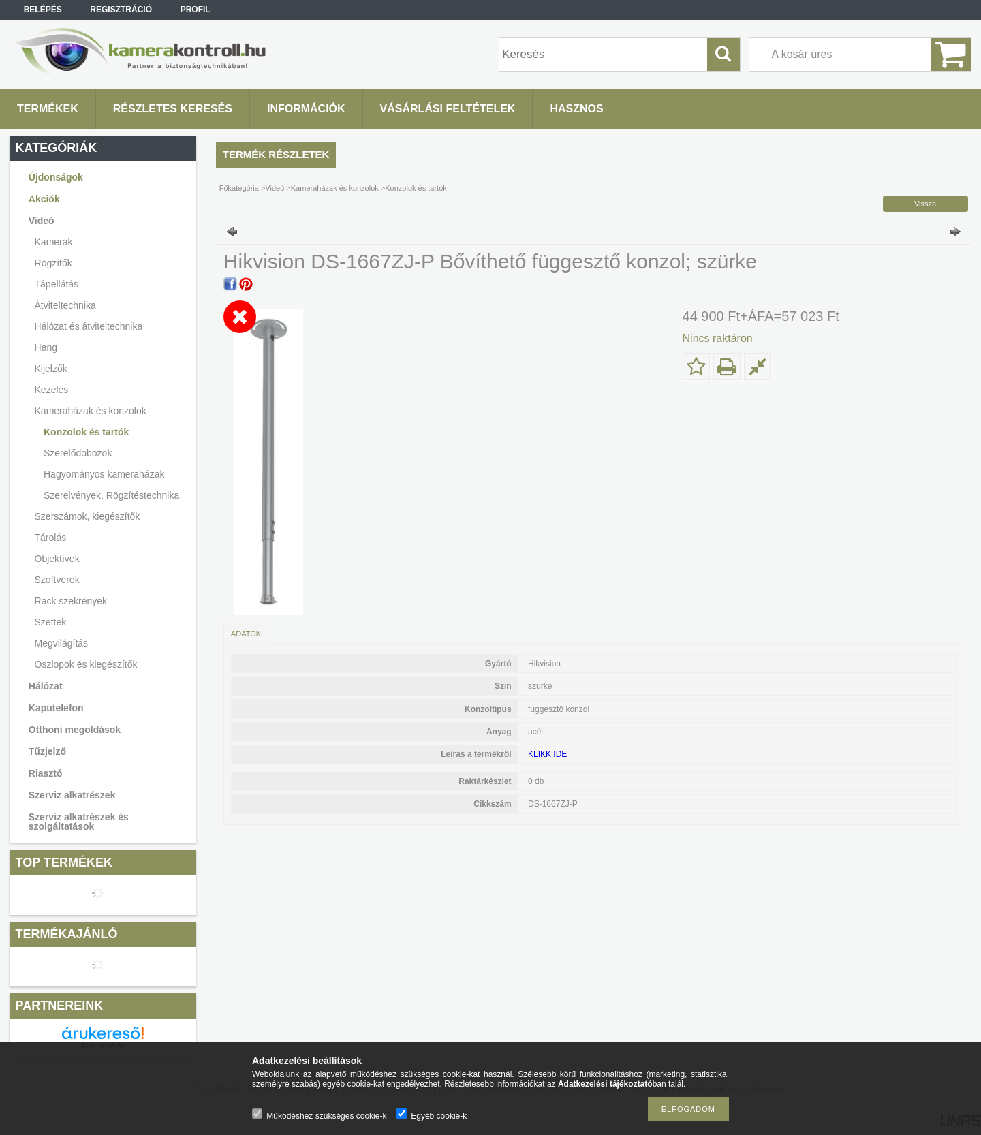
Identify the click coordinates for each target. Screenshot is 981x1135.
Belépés (43, 9)
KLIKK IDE (547, 754)
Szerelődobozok (78, 453)
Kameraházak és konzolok (335, 188)
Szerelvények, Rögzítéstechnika (111, 495)
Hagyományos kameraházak (104, 474)
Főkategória (239, 188)
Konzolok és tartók (86, 431)
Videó (274, 188)
